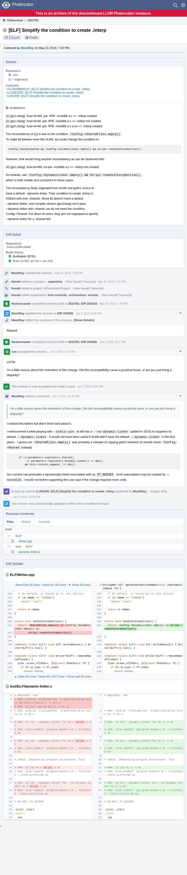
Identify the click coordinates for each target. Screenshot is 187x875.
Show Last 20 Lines (79, 676)
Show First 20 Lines (27, 585)
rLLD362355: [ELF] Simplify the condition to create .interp (45, 92)
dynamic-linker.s (29, 552)
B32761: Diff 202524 (83, 303)
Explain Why (158, 491)
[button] (183, 5)
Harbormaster (21, 303)
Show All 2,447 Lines (51, 676)
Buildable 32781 (24, 256)
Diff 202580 (65, 313)
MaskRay (27, 48)
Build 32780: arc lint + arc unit (33, 261)
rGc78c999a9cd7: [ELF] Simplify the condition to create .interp (48, 89)
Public (33, 37)
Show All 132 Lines (54, 585)
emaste (93, 295)
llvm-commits (57, 295)
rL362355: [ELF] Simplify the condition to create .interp (43, 96)
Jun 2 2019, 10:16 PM (65, 396)
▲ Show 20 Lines (25, 676)
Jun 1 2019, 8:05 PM (89, 313)
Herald (15, 281)
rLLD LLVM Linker (19, 247)
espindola (20, 79)
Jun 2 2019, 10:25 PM (26, 497)
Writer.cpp (25, 541)
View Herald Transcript (80, 281)
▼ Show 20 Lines (79, 585)
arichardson (77, 295)
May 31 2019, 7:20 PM (69, 273)
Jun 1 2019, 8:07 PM (113, 342)
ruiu (15, 75)
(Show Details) (84, 320)
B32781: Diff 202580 (83, 342)
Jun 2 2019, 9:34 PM (62, 351)
